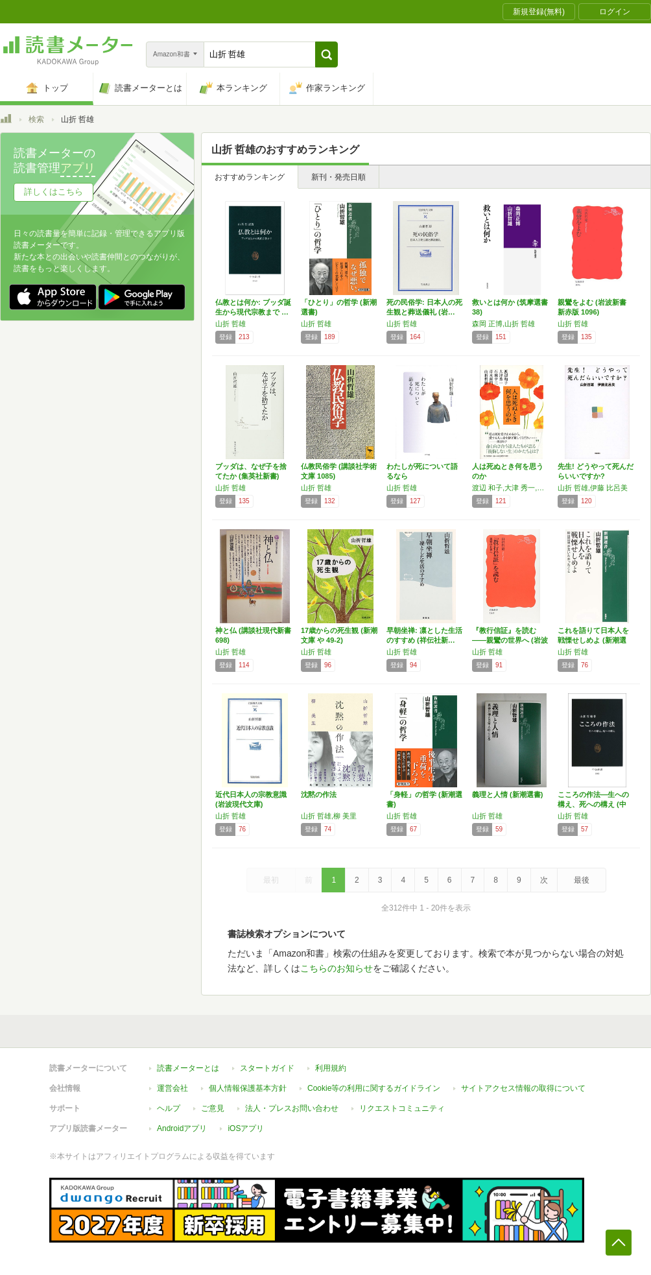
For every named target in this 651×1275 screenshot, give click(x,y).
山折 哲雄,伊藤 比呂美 (593, 488)
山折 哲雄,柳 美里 (329, 816)
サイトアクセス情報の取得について (523, 1088)
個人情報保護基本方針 (248, 1088)
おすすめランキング (250, 177)
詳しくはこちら (53, 192)
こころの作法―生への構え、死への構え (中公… (593, 804)
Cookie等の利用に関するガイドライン (373, 1088)
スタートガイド (267, 1068)
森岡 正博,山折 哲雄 (503, 324)
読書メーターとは (188, 1068)
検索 (36, 119)
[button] (326, 54)
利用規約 (330, 1068)
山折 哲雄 (230, 324)
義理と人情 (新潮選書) (507, 794)
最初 (271, 880)
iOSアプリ (246, 1128)
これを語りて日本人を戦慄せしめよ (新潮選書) (593, 640)
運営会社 (172, 1088)
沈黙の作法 (319, 794)
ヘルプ (168, 1108)
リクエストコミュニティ (402, 1108)
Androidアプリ (182, 1128)
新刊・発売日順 (338, 177)
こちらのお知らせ (336, 968)
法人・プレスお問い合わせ (291, 1108)
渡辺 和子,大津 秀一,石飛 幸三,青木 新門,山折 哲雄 (511, 488)
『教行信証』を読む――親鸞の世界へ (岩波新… (510, 640)
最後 (581, 880)
